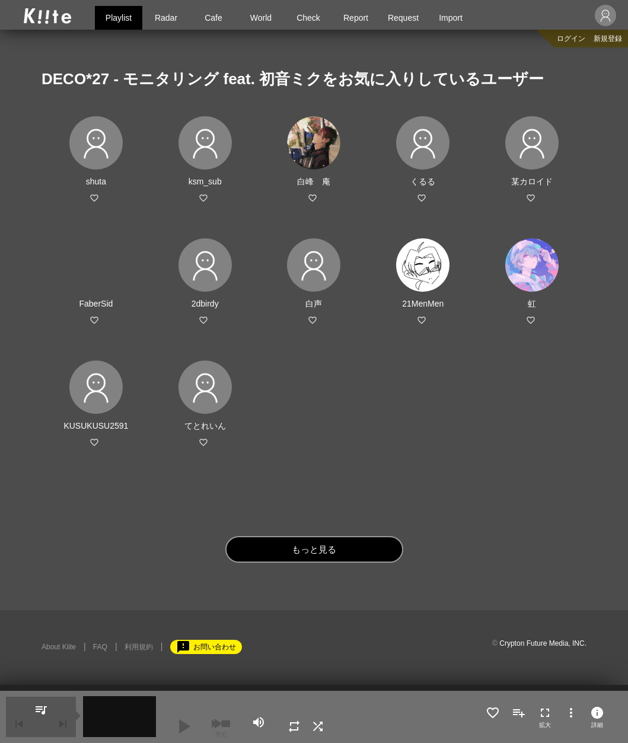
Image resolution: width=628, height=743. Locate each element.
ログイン (571, 38)
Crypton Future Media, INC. (542, 643)
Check (308, 18)
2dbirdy (205, 303)
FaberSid (96, 303)
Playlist (119, 18)
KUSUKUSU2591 (95, 426)
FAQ (100, 647)
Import (451, 18)
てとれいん (205, 426)
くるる (422, 181)
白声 (313, 303)
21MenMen (423, 303)
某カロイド (532, 181)
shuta (96, 181)
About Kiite (59, 647)
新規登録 (608, 38)
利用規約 (139, 647)
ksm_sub (205, 181)
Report (355, 18)
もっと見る (314, 549)
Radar (166, 18)
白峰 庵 (313, 181)
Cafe (213, 18)
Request (403, 18)
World (261, 18)
